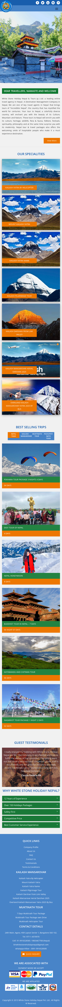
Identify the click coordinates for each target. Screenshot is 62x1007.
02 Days (7, 726)
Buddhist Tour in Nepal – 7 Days (20, 624)
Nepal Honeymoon (13, 576)
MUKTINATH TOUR (37, 435)
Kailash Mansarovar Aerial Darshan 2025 (31, 898)
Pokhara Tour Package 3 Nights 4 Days (23, 479)
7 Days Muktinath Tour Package (31, 913)
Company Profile (31, 847)
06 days (7, 678)
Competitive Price (13, 818)
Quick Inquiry (31, 954)
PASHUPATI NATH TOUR (48, 436)
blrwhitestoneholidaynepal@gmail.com (31, 944)
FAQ (31, 855)
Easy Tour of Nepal (13, 527)
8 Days (7, 581)
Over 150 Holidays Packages (18, 805)
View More (52, 140)
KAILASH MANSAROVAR (26, 435)
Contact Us (31, 859)
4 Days (7, 533)
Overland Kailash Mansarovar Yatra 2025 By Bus (31, 902)
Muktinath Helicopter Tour (31, 921)
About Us (31, 851)
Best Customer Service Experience (21, 824)
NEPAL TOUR (13, 435)
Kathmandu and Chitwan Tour (19, 672)
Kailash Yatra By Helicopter (31, 878)
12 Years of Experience (15, 798)
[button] (3, 47)
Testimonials (31, 863)
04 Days (7, 485)
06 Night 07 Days (12, 629)
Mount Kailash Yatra (31, 882)
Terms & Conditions (31, 867)
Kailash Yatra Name (31, 886)
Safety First (9, 811)
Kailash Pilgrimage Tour (31, 890)
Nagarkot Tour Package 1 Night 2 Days (23, 720)
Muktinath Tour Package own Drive (31, 917)
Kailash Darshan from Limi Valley (31, 894)
